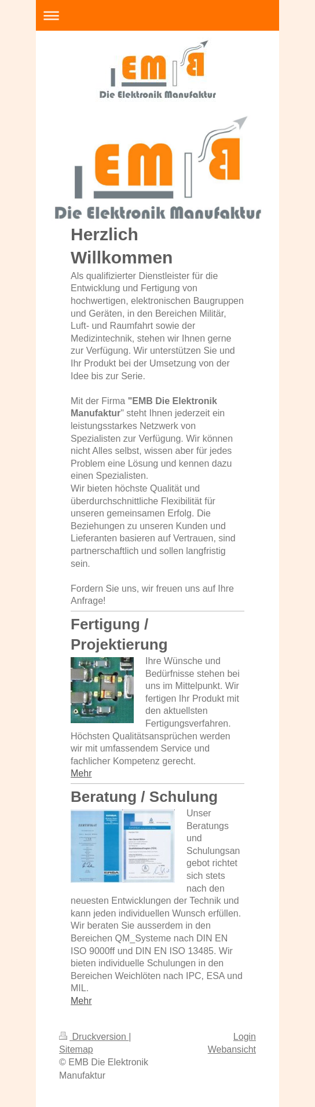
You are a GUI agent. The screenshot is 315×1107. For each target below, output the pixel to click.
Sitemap (76, 1049)
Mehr (81, 773)
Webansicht (232, 1049)
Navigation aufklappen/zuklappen (157, 15)
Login (244, 1037)
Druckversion (94, 1037)
